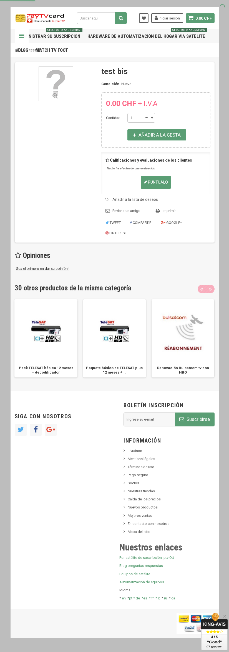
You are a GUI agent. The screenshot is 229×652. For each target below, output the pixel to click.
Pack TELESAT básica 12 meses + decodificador (46, 370)
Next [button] (210, 289)
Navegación (22, 36)
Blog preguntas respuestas (141, 566)
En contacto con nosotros (148, 524)
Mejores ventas (140, 515)
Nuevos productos (143, 507)
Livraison (135, 451)
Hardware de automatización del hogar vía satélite (147, 34)
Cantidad (113, 118)
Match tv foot (52, 50)
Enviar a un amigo (126, 211)
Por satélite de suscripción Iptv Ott (146, 557)
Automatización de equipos (141, 582)
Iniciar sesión (167, 17)
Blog (23, 50)
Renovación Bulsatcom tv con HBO (183, 370)
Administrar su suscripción (50, 34)
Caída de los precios (144, 499)
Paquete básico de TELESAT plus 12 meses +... (114, 370)
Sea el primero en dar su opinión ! (42, 268)
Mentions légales (141, 459)
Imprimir (169, 211)
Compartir (141, 223)
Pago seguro (138, 475)
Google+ (171, 223)
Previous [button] (202, 289)
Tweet (113, 223)
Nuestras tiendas (141, 491)
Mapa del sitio (139, 532)
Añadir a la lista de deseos (135, 199)
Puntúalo (156, 182)
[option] (46, 338)
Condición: (110, 84)
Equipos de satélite (134, 574)
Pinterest (116, 233)
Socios (133, 483)
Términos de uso (141, 467)
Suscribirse (194, 419)
